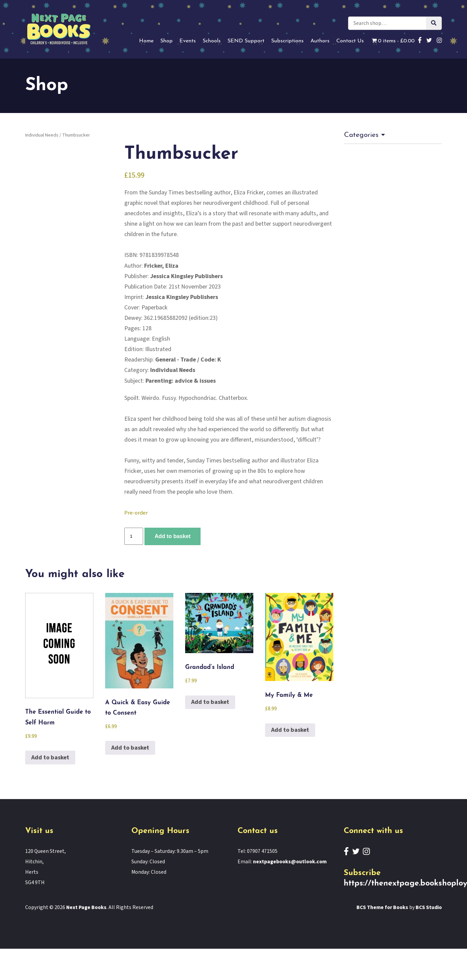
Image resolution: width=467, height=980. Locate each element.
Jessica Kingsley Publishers (186, 276)
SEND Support (245, 41)
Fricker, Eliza (161, 266)
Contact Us (350, 41)
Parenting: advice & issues (180, 381)
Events (187, 41)
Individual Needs (41, 135)
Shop (166, 41)
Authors (320, 41)
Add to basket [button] (50, 757)
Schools (212, 41)
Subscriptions (287, 41)
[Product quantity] (133, 536)
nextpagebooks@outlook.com (290, 861)
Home (146, 41)
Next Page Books (86, 907)
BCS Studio (429, 907)
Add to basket (172, 536)
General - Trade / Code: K (188, 359)
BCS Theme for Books (382, 907)
